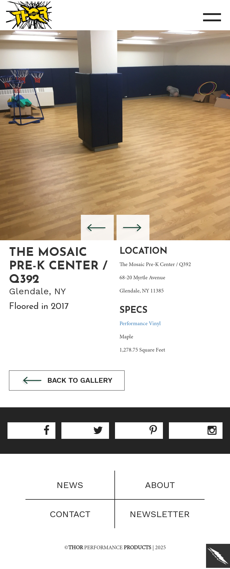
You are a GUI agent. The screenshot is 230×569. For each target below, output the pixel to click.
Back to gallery (66, 380)
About (160, 485)
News (70, 485)
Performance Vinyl (140, 324)
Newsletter (160, 514)
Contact (70, 514)
